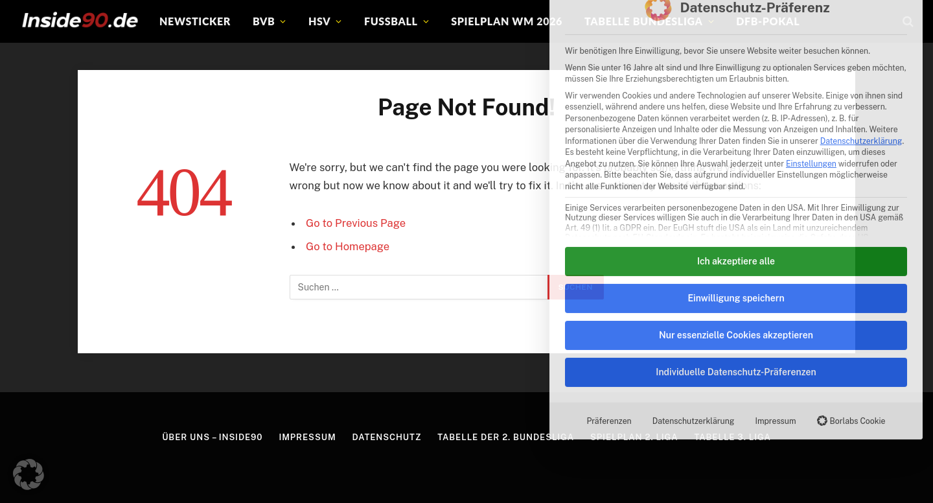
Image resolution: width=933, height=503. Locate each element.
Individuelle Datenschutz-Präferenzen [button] (736, 254)
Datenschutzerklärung (861, 24)
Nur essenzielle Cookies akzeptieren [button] (736, 217)
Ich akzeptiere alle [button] (736, 143)
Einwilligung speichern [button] (735, 180)
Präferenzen (608, 303)
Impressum (775, 303)
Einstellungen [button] (811, 46)
